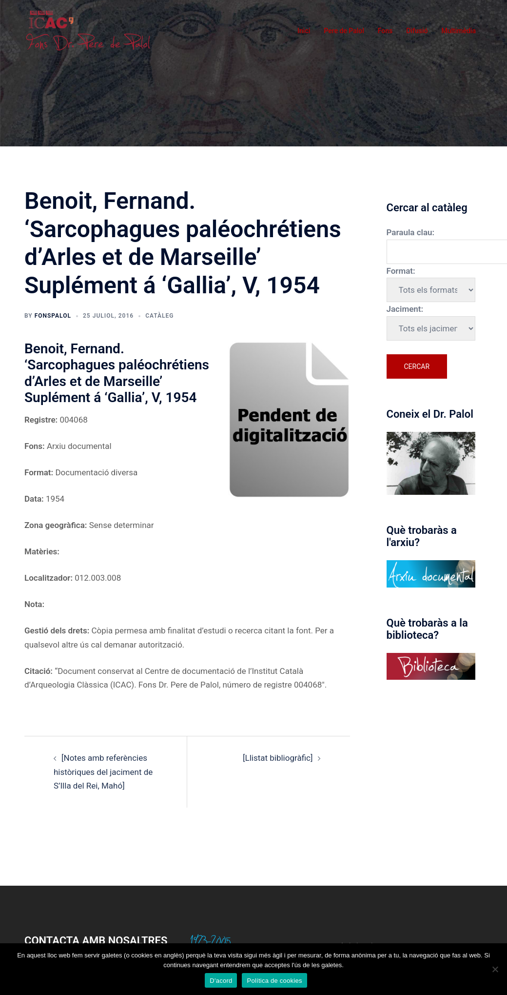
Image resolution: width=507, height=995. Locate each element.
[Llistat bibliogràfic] (278, 758)
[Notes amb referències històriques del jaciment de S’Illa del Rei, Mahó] (103, 772)
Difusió (417, 31)
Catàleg (159, 315)
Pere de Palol (344, 31)
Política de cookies (274, 980)
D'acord (221, 980)
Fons (385, 31)
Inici (303, 31)
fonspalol (53, 315)
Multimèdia (458, 31)
